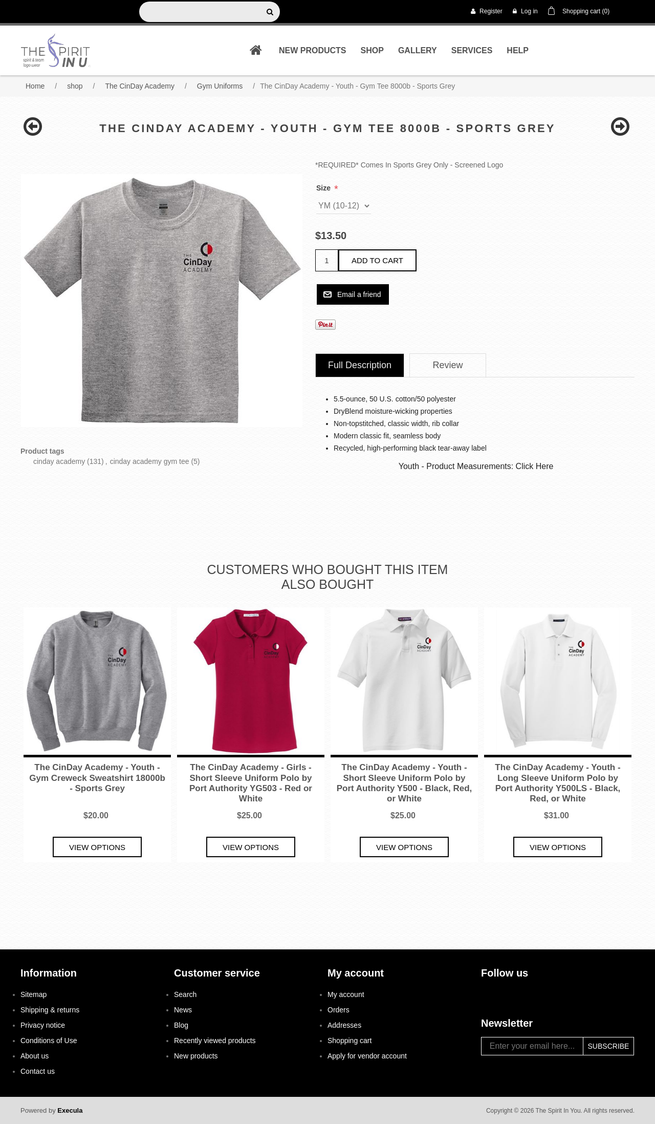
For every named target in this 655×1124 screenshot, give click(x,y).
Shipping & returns (49, 1010)
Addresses (344, 1025)
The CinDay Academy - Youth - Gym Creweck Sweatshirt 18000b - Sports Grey (97, 777)
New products (312, 50)
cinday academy (59, 461)
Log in (525, 11)
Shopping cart (350, 1040)
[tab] (359, 365)
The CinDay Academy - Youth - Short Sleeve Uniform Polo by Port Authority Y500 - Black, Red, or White (404, 782)
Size (324, 188)
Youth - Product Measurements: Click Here (476, 466)
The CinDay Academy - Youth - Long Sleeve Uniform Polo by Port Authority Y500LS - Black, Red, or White (557, 782)
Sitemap (33, 994)
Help (518, 50)
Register (487, 11)
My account (346, 994)
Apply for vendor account (367, 1056)
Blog (181, 1025)
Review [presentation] (448, 365)
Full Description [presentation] (359, 365)
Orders (339, 1010)
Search (185, 994)
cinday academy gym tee (149, 461)
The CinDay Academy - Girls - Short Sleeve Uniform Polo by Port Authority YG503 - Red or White (250, 782)
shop (372, 50)
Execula (69, 1110)
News (183, 1010)
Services (472, 50)
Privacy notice (42, 1025)
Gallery (417, 50)
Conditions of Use (48, 1040)
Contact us (37, 1071)
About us (34, 1056)
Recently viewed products (215, 1040)
